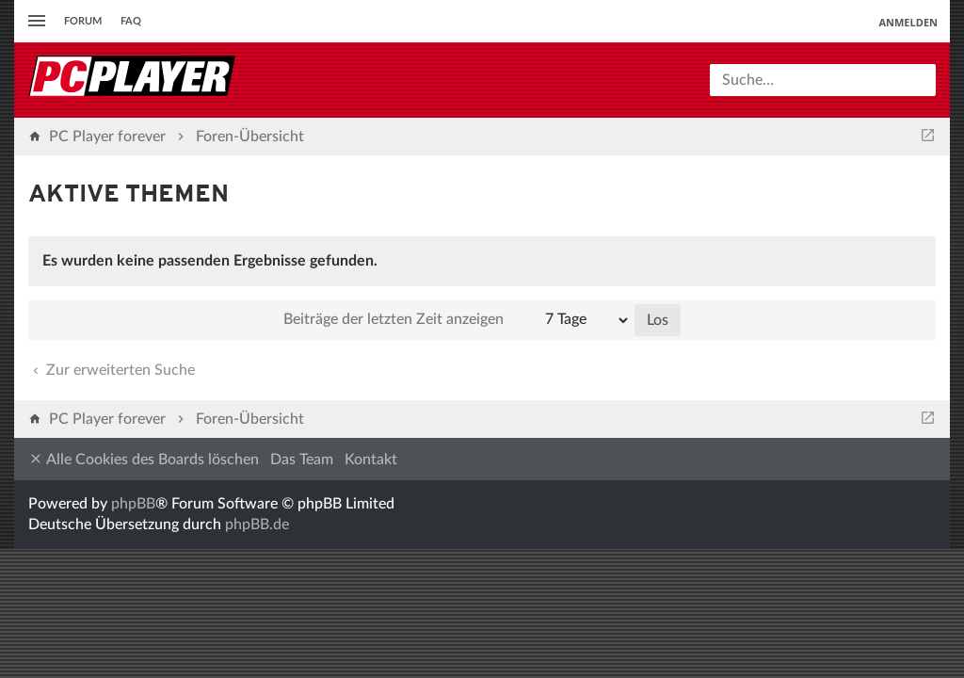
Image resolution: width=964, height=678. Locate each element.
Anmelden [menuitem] (908, 22)
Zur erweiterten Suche (112, 370)
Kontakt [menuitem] (371, 459)
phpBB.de (257, 524)
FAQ (130, 21)
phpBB (133, 503)
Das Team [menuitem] (301, 459)
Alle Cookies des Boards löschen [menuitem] (143, 459)
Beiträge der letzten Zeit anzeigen (457, 320)
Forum (83, 21)
